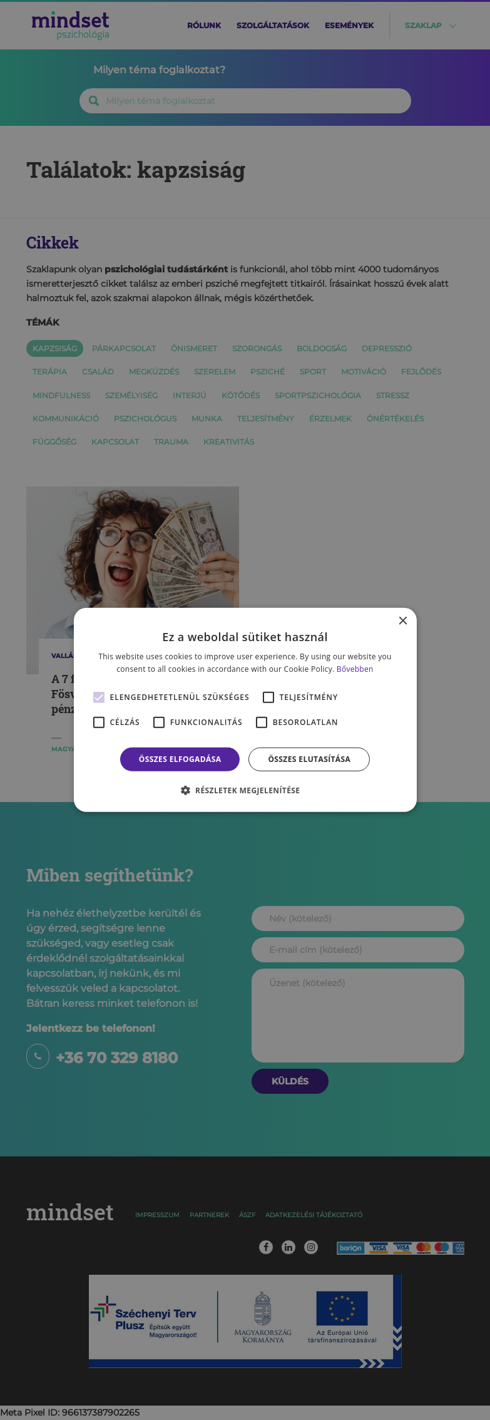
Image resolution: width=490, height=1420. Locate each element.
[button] (245, 790)
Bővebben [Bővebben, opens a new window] (355, 669)
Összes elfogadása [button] (180, 759)
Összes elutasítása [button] (309, 759)
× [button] (402, 621)
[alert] (245, 710)
